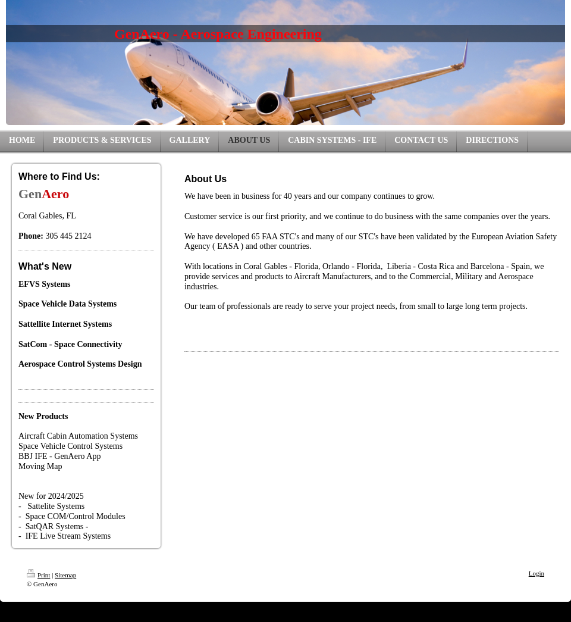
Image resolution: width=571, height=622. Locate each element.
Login (536, 573)
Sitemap (65, 575)
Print (38, 575)
